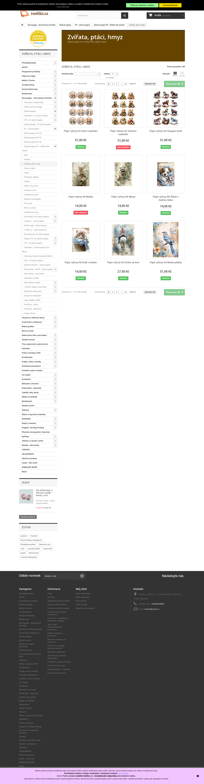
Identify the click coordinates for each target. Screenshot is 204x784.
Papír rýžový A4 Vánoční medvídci (123, 133)
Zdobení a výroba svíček (32, 441)
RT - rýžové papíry (31, 129)
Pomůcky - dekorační (33, 309)
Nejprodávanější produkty (58, 601)
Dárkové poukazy (29, 458)
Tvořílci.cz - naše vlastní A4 (35, 230)
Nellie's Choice (28, 80)
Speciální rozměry (31, 278)
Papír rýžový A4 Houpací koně (166, 131)
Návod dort (34, 553)
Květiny (27, 159)
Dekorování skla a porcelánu (34, 335)
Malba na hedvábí (29, 397)
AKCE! (25, 67)
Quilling (25, 436)
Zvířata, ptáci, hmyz (32, 164)
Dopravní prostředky (32, 199)
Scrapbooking (28, 85)
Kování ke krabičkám (32, 296)
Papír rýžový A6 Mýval (123, 196)
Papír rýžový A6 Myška (81, 196)
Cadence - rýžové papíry (34, 221)
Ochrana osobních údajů (58, 608)
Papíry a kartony (29, 423)
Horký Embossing (30, 89)
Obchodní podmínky (56, 652)
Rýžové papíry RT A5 (33, 138)
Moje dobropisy (82, 597)
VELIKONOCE (28, 454)
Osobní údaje (81, 605)
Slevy (25, 482)
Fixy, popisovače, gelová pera (35, 344)
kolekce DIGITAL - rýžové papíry (37, 265)
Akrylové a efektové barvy (33, 318)
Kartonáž (26, 348)
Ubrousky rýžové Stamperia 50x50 (38, 256)
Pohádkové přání (28, 544)
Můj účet (81, 589)
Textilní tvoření (28, 340)
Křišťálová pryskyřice (31, 366)
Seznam (182, 74)
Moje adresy (81, 601)
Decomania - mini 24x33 (34, 274)
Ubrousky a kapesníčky (33, 102)
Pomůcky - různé (31, 304)
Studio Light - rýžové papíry (35, 225)
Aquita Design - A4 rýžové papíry (37, 124)
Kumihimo (26, 379)
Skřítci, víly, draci (31, 186)
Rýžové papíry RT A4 (33, 133)
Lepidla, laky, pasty (30, 392)
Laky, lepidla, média (32, 300)
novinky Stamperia (29, 557)
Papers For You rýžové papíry (36, 239)
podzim (24, 536)
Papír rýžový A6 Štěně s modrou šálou (165, 198)
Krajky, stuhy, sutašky (31, 362)
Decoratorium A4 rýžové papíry (36, 234)
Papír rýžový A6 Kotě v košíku (81, 262)
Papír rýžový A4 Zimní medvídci (81, 131)
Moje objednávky (83, 593)
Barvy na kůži (28, 331)
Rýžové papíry (30, 111)
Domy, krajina (29, 168)
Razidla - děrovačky (30, 445)
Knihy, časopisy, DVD (31, 353)
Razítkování (27, 94)
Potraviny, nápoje (31, 177)
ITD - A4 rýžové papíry (33, 120)
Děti (25, 155)
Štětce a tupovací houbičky (34, 414)
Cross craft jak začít (56, 666)
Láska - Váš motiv (29, 463)
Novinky (51, 597)
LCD (22, 549)
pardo (23, 553)
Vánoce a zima (30, 190)
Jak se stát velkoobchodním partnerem (54, 627)
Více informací (63, 6)
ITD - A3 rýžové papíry (33, 243)
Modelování (27, 401)
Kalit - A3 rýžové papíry (33, 260)
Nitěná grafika (28, 326)
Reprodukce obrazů (32, 282)
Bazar (24, 472)
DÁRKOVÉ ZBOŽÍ (29, 467)
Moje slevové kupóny (85, 608)
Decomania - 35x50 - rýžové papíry (38, 269)
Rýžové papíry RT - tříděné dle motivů (35, 148)
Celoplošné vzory (31, 212)
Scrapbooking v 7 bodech (58, 669)
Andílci (27, 181)
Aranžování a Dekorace (32, 322)
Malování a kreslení (30, 384)
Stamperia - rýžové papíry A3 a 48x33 (35, 249)
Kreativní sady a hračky (32, 370)
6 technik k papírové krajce (59, 662)
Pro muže (28, 203)
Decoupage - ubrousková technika (37, 98)
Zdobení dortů (28, 406)
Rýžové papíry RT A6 (33, 142)
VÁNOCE (26, 450)
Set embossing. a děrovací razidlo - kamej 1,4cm (44, 493)
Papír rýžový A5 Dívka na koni (123, 262)
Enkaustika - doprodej (31, 388)
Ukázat (107, 74)
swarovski (47, 549)
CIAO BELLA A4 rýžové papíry (36, 217)
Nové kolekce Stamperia (31, 540)
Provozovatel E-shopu (57, 605)
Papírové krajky (28, 76)
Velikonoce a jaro (31, 195)
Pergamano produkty (31, 72)
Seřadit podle (67, 74)
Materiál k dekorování (33, 291)
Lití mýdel (26, 375)
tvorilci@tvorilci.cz (152, 609)
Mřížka (175, 74)
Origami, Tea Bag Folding (33, 428)
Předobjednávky (29, 63)
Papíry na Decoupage (33, 107)
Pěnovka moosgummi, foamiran (36, 432)
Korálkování (27, 357)
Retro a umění (30, 208)
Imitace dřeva (29, 313)
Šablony (25, 410)
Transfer (34, 536)
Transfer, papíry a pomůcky (35, 287)
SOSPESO (26, 419)
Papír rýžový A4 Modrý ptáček (166, 262)
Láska (26, 173)
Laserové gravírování (56, 673)
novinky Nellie (34, 549)
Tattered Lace (45, 544)
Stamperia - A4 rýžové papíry (36, 116)
